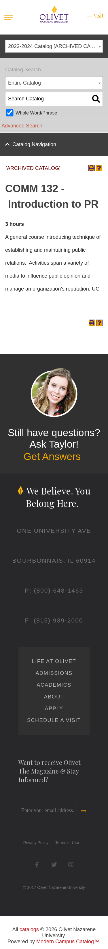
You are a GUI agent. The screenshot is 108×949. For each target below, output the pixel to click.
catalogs (29, 929)
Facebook (37, 864)
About (54, 697)
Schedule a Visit (54, 720)
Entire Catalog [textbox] (24, 83)
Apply (54, 708)
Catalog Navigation (34, 144)
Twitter (54, 864)
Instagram (71, 864)
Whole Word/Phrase (36, 112)
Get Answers (52, 456)
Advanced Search (21, 126)
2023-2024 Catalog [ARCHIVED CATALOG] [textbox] (55, 46)
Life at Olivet (54, 661)
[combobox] (54, 46)
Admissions (53, 673)
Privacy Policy (35, 842)
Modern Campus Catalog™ (67, 941)
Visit (99, 15)
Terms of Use (67, 842)
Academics (54, 685)
